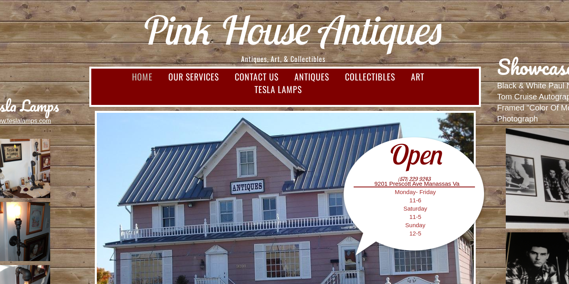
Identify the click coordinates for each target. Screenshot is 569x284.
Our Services (193, 76)
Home (142, 76)
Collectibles (370, 76)
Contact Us (257, 76)
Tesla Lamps (278, 89)
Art (417, 76)
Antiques (311, 76)
